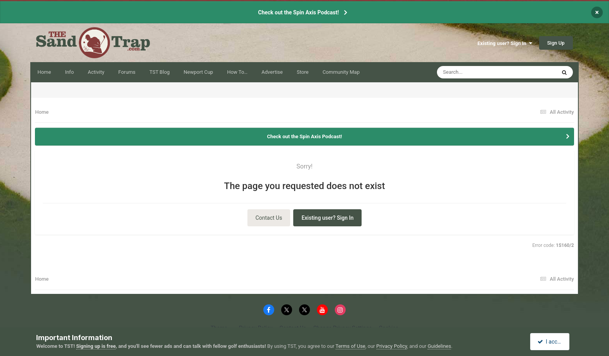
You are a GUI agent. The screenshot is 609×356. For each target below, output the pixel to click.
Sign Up (556, 43)
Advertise (272, 72)
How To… (237, 72)
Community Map (341, 72)
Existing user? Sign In (504, 43)
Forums (127, 72)
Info (69, 72)
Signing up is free (96, 346)
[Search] (477, 72)
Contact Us (269, 218)
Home (44, 72)
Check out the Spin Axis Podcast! (298, 12)
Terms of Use (350, 346)
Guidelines (439, 346)
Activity (96, 72)
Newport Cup (198, 72)
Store (302, 72)
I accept (550, 342)
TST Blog (160, 72)
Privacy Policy (391, 346)
